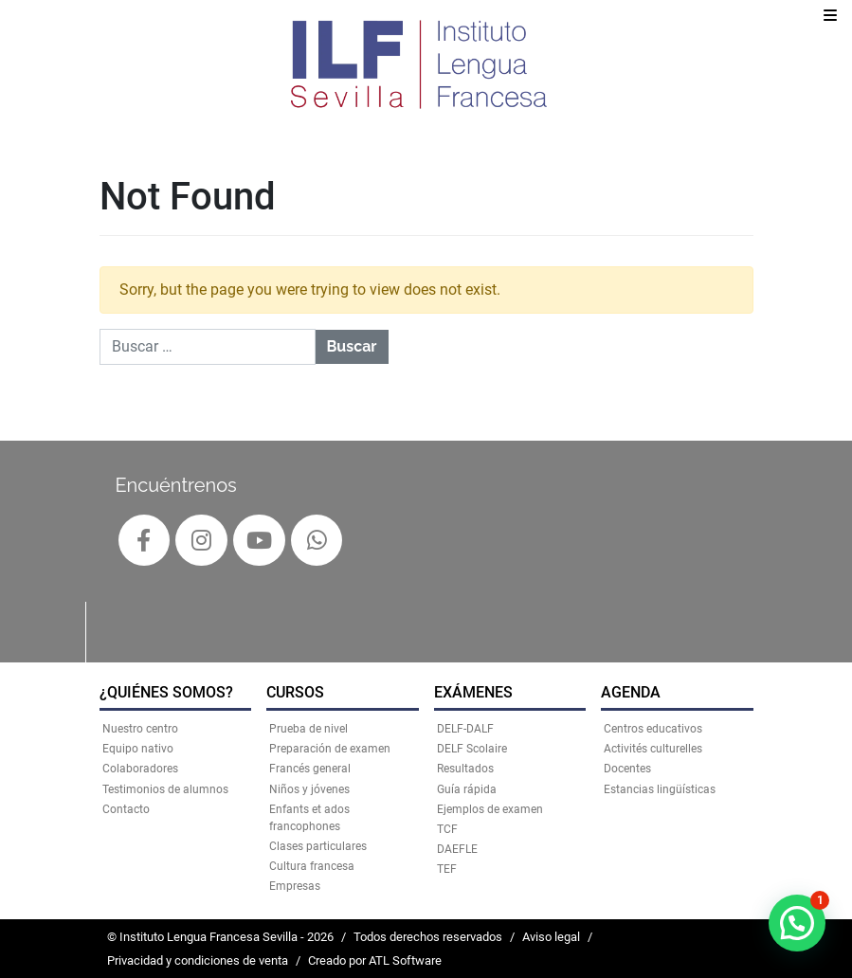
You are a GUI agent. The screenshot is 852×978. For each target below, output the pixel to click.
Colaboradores (140, 768)
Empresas (294, 886)
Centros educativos (653, 728)
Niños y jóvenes (309, 789)
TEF (447, 869)
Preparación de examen (329, 748)
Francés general (310, 768)
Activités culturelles (653, 748)
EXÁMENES (473, 692)
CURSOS (295, 692)
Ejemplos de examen (490, 809)
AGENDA (631, 692)
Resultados (465, 768)
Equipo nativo (137, 748)
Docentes (627, 768)
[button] (797, 923)
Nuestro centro (140, 728)
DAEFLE (457, 849)
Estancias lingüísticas (660, 789)
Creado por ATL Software (375, 960)
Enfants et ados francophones (309, 818)
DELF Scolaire (472, 748)
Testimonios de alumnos (165, 789)
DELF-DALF (465, 728)
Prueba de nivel (308, 728)
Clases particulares (318, 846)
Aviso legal (551, 937)
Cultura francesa (311, 866)
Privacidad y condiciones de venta (197, 960)
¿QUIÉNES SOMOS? (166, 692)
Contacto (126, 809)
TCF (447, 829)
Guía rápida (467, 789)
